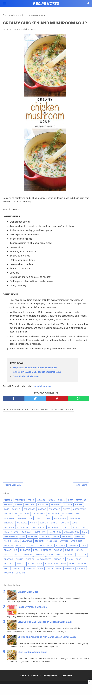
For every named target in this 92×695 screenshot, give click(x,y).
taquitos (82, 570)
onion (41, 552)
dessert (44, 529)
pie (15, 556)
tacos (72, 570)
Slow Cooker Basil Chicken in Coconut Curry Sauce (45, 628)
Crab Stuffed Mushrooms (26, 383)
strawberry (51, 570)
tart (6, 575)
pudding (58, 556)
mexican (39, 547)
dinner (54, 529)
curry (33, 529)
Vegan (59, 575)
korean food (10, 543)
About (22, 682)
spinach (21, 570)
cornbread (60, 524)
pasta (83, 552)
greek (67, 534)
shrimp (19, 565)
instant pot (40, 538)
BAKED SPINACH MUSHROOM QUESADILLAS (37, 378)
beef (70, 506)
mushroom (76, 547)
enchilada (9, 534)
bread (18, 511)
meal (16, 547)
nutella (20, 552)
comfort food (24, 524)
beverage (81, 506)
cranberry (74, 524)
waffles (69, 575)
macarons (67, 543)
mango (7, 547)
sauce (59, 561)
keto (84, 538)
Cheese (66, 515)
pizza (35, 556)
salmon (28, 561)
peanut (7, 556)
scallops (81, 561)
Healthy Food (11, 538)
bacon (52, 506)
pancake (60, 552)
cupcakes (22, 529)
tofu (40, 575)
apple (31, 506)
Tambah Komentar (28, 36)
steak (31, 570)
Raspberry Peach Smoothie (32, 613)
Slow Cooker (44, 565)
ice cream (26, 538)
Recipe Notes (46, 3)
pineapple (25, 556)
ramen (79, 556)
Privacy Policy (50, 682)
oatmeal (31, 552)
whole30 (81, 575)
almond (8, 506)
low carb (44, 543)
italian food (55, 538)
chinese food (38, 520)
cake (6, 515)
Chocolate (54, 520)
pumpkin (69, 556)
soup (78, 565)
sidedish (30, 565)
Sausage (69, 561)
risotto (8, 561)
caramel (16, 515)
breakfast (30, 511)
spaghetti (9, 570)
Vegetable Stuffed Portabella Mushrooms (35, 374)
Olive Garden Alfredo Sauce (32, 658)
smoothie (59, 565)
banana (61, 506)
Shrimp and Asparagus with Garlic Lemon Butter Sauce (47, 643)
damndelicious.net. (42, 392)
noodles (8, 552)
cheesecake (79, 515)
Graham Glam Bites (28, 598)
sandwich (39, 561)
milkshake (51, 547)
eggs (74, 529)
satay (50, 561)
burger (78, 511)
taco (63, 570)
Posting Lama (81, 491)
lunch (55, 543)
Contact (34, 682)
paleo (50, 552)
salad (18, 561)
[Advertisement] (46, 689)
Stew (39, 570)
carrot (42, 515)
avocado (41, 506)
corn (48, 524)
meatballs (27, 547)
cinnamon (9, 524)
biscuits (8, 511)
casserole (54, 515)
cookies (39, 524)
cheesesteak (10, 520)
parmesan (73, 552)
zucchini (20, 579)
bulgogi (67, 511)
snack (70, 565)
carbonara (29, 515)
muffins (64, 547)
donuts (65, 529)
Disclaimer (68, 682)
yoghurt (8, 579)
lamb (22, 543)
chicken (24, 520)
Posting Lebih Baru (13, 491)
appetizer (20, 506)
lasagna (32, 543)
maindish (79, 543)
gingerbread (38, 534)
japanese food (71, 538)
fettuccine (23, 534)
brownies (56, 511)
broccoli (43, 511)
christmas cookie (71, 520)
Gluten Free (54, 534)
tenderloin (17, 575)
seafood (8, 565)
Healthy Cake (80, 534)
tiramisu (30, 575)
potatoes (46, 556)
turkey (49, 575)
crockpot (9, 529)
